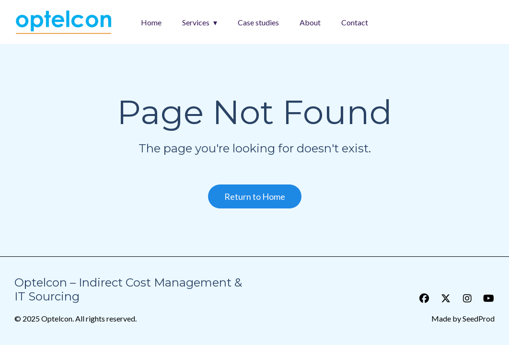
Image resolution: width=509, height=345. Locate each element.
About (310, 22)
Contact (354, 22)
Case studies (258, 22)
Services (195, 22)
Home (151, 22)
